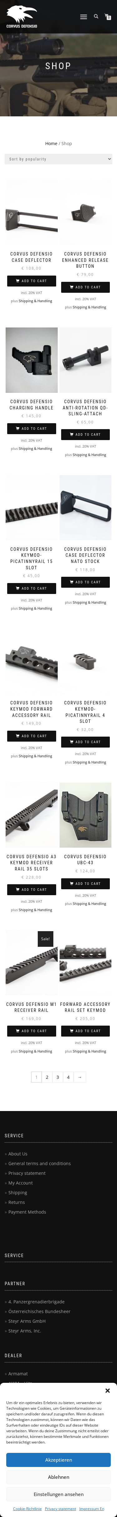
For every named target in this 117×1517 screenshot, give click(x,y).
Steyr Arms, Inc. (24, 1331)
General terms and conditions (39, 1163)
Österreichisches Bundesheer (39, 1311)
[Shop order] (58, 159)
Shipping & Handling (35, 300)
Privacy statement (60, 1508)
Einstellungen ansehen (59, 1494)
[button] (108, 1391)
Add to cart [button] (34, 281)
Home (51, 143)
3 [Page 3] (57, 1077)
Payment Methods (27, 1212)
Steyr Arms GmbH (27, 1321)
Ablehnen (58, 1477)
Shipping (17, 1192)
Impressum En (91, 1508)
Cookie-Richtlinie (27, 1508)
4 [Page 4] (68, 1077)
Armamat (18, 1374)
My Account (20, 1183)
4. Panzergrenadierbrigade (36, 1302)
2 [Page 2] (47, 1077)
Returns (16, 1202)
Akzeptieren (58, 1460)
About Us (17, 1154)
